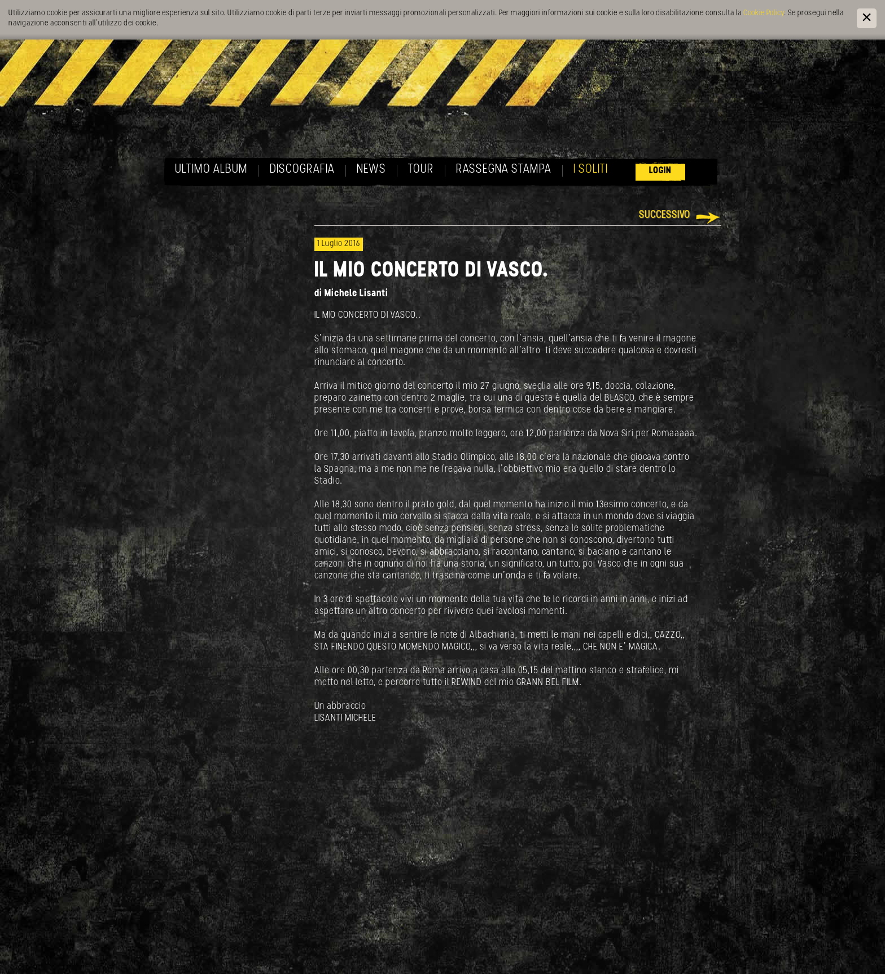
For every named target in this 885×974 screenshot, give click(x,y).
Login (660, 171)
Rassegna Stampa (503, 169)
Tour (421, 169)
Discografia (302, 169)
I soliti (590, 169)
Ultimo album (211, 169)
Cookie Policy (763, 13)
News (371, 169)
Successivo (664, 215)
